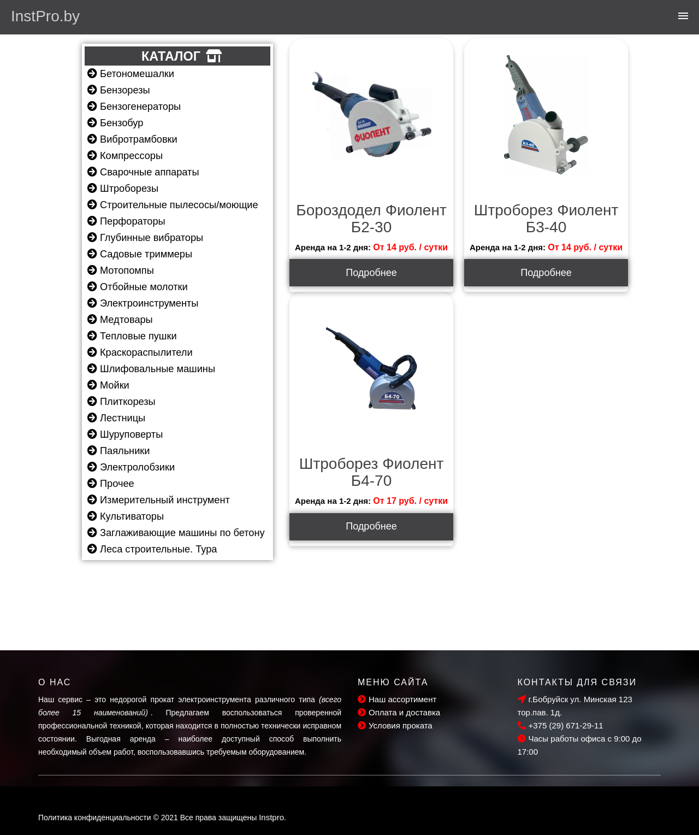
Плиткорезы (121, 401)
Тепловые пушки (132, 336)
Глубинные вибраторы (145, 237)
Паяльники (118, 450)
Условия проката (395, 725)
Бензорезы (118, 90)
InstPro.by (45, 16)
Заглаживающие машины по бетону (176, 532)
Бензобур (115, 122)
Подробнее (371, 272)
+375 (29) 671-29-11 (560, 725)
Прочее (110, 483)
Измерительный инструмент (158, 500)
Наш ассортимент (397, 699)
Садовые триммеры (139, 254)
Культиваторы (125, 516)
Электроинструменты (142, 303)
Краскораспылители (140, 352)
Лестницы (116, 418)
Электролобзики (131, 467)
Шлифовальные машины (151, 368)
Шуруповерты (125, 434)
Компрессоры (125, 155)
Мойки (108, 385)
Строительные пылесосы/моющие (172, 204)
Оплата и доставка (399, 712)
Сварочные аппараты (143, 172)
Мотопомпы (120, 270)
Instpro (271, 817)
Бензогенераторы (134, 106)
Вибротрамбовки (132, 139)
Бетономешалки (130, 73)
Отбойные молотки (137, 286)
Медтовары (120, 319)
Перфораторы (126, 221)
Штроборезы (122, 188)
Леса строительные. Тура (152, 549)
